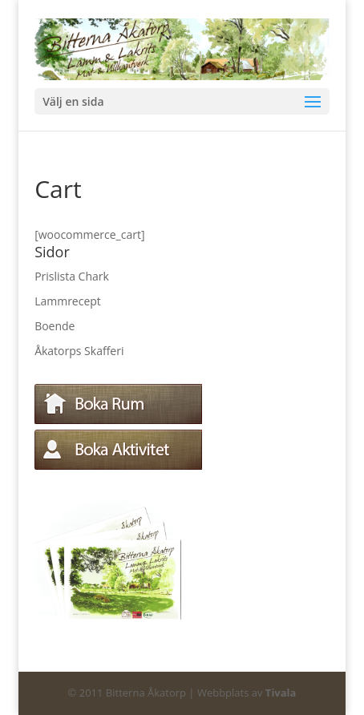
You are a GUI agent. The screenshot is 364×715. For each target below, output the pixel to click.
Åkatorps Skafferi (78, 350)
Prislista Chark (71, 276)
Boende (54, 325)
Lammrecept (67, 301)
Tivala (281, 692)
